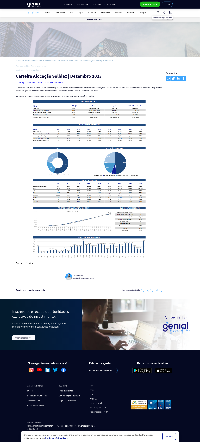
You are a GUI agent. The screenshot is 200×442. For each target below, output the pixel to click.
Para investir (97, 4)
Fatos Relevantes (66, 390)
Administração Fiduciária (69, 395)
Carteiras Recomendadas (27, 60)
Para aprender (82, 4)
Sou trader (111, 4)
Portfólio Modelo (47, 60)
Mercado (130, 12)
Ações (47, 12)
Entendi (169, 436)
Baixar (60, 82)
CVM (91, 394)
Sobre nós (68, 4)
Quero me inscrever (23, 337)
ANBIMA (93, 398)
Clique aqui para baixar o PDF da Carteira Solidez (37, 82)
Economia (105, 12)
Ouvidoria (63, 385)
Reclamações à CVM (98, 407)
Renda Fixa (60, 12)
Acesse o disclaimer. (25, 263)
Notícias (118, 12)
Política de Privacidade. (56, 438)
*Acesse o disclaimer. (34, 423)
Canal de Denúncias (35, 405)
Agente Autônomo (35, 385)
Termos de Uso (33, 400)
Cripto (80, 12)
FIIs (71, 12)
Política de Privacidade (37, 395)
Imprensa (31, 390)
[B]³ (91, 385)
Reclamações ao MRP (99, 411)
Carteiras (92, 12)
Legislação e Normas (67, 400)
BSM (92, 390)
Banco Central (96, 403)
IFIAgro (143, 12)
